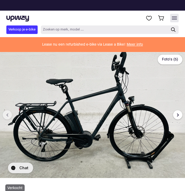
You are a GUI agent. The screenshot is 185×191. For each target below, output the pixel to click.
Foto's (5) (170, 59)
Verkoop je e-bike (22, 29)
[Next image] (177, 115)
